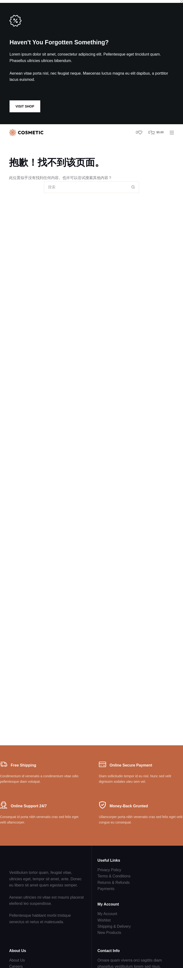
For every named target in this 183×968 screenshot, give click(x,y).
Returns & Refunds (113, 882)
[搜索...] (85, 187)
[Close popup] (181, 1)
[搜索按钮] (133, 187)
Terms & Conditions (114, 876)
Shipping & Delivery (114, 926)
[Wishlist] (139, 132)
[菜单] (172, 132)
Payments (105, 889)
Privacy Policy (109, 870)
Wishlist (104, 920)
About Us (17, 960)
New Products (109, 933)
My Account (107, 914)
